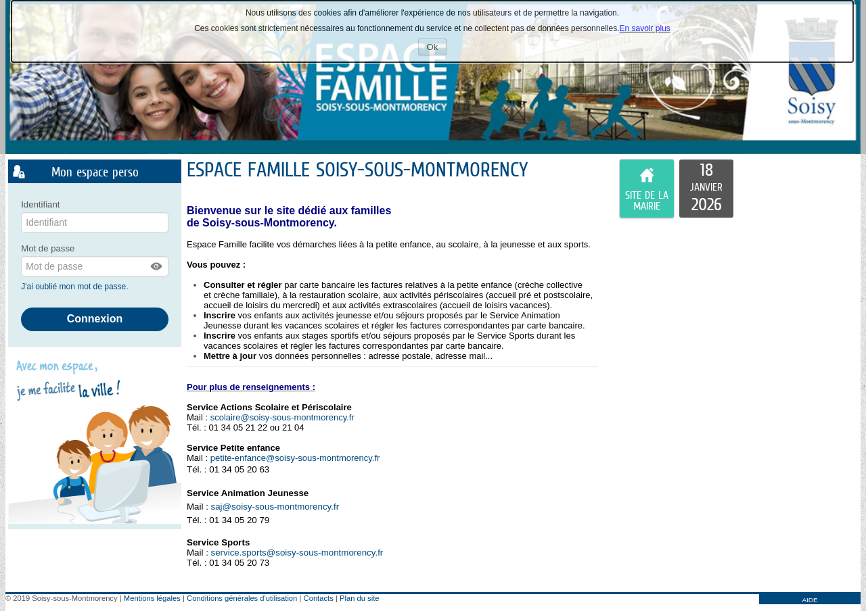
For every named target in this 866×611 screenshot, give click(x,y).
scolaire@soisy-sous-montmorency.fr (282, 417)
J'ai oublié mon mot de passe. (76, 286)
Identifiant (40, 204)
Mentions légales (152, 598)
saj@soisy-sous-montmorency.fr (275, 507)
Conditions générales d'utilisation (242, 598)
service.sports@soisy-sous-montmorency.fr (297, 552)
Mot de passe (47, 248)
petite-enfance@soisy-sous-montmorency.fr (295, 458)
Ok (437, 48)
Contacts (319, 598)
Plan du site (359, 598)
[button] (157, 266)
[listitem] (706, 189)
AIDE (809, 600)
